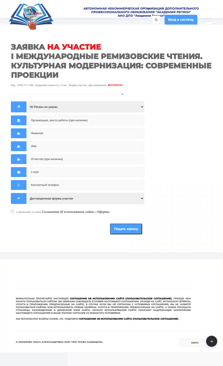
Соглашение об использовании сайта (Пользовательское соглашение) (121, 298)
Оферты (103, 212)
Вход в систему (181, 20)
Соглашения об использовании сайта (68, 212)
